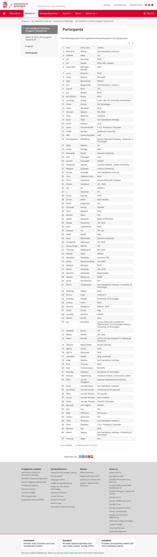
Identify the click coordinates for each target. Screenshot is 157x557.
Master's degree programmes (33, 479)
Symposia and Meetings (63, 21)
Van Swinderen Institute (41, 21)
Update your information (90, 476)
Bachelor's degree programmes (34, 475)
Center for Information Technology (60, 484)
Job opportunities (116, 473)
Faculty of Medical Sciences (120, 498)
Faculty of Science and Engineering (118, 513)
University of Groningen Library (64, 469)
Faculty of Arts (115, 494)
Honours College (28, 489)
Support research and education (89, 481)
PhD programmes (28, 493)
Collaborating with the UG (61, 480)
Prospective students (31, 466)
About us (113, 466)
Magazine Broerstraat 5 (89, 473)
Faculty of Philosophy (118, 508)
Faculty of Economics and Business (119, 477)
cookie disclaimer (76, 553)
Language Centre (58, 476)
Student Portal (136, 5)
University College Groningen (121, 518)
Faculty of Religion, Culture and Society (122, 489)
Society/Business (59, 466)
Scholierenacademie (29, 482)
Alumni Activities (87, 469)
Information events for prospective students (30, 470)
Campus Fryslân (115, 521)
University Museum (59, 489)
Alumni (83, 466)
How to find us (115, 469)
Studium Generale (58, 497)
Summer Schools (28, 486)
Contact (106, 5)
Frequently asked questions (32, 497)
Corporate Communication (120, 532)
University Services (117, 525)
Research (25, 21)
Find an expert (56, 473)
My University (120, 5)
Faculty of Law (115, 501)
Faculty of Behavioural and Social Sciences (120, 483)
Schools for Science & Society (63, 504)
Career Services (57, 493)
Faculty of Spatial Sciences (120, 505)
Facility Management (117, 528)
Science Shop (56, 500)
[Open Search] (149, 13)
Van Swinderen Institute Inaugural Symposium (94, 21)
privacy (60, 553)
